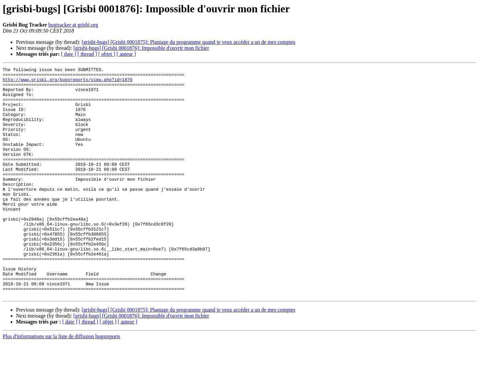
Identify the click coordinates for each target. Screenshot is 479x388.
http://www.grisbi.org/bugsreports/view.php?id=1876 (67, 82)
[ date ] (68, 54)
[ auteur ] (126, 54)
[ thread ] (87, 54)
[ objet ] (106, 54)
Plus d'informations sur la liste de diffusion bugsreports (61, 382)
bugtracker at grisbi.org (73, 25)
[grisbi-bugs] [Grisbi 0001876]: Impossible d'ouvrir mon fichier (141, 48)
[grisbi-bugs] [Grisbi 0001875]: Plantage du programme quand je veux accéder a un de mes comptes (188, 42)
